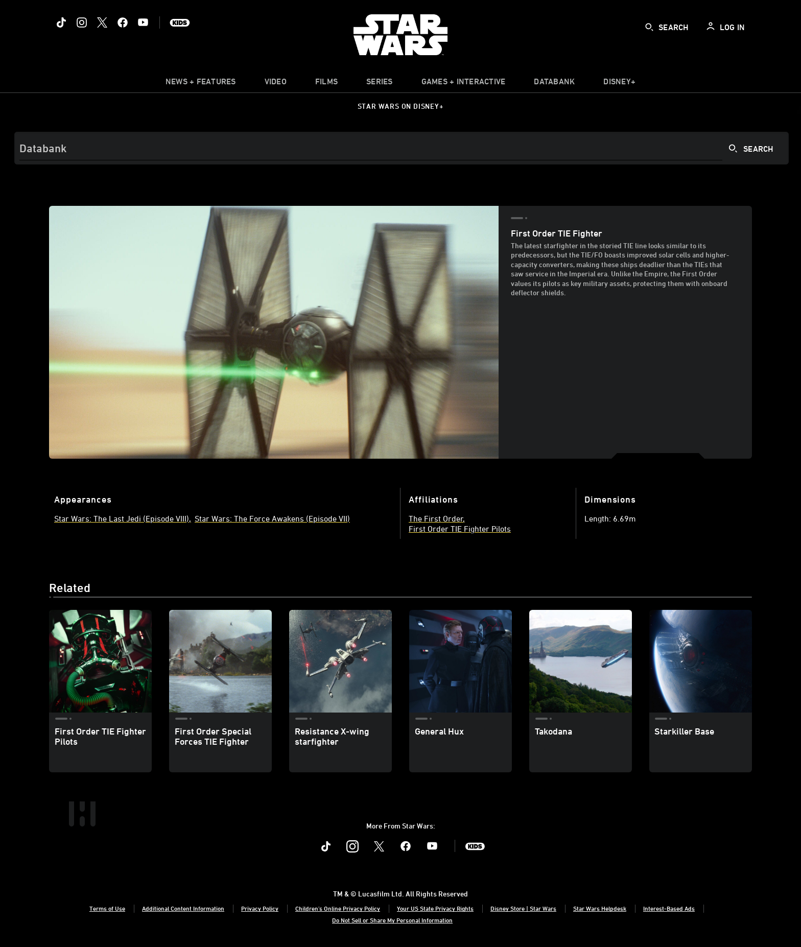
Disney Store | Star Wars (523, 908)
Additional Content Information (183, 908)
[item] (200, 84)
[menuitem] (275, 84)
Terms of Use (107, 908)
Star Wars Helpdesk (599, 908)
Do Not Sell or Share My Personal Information (392, 920)
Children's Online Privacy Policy (337, 908)
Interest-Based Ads (669, 908)
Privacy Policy (259, 908)
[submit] (649, 27)
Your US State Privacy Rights (435, 908)
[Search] (401, 148)
